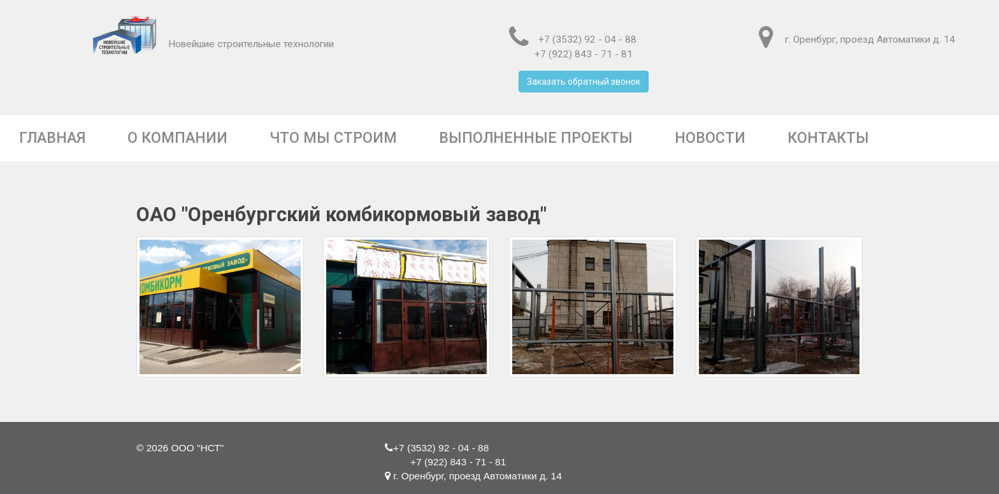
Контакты (828, 138)
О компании (177, 138)
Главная (52, 138)
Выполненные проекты (536, 138)
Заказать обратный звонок (583, 81)
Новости (710, 138)
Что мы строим (333, 138)
